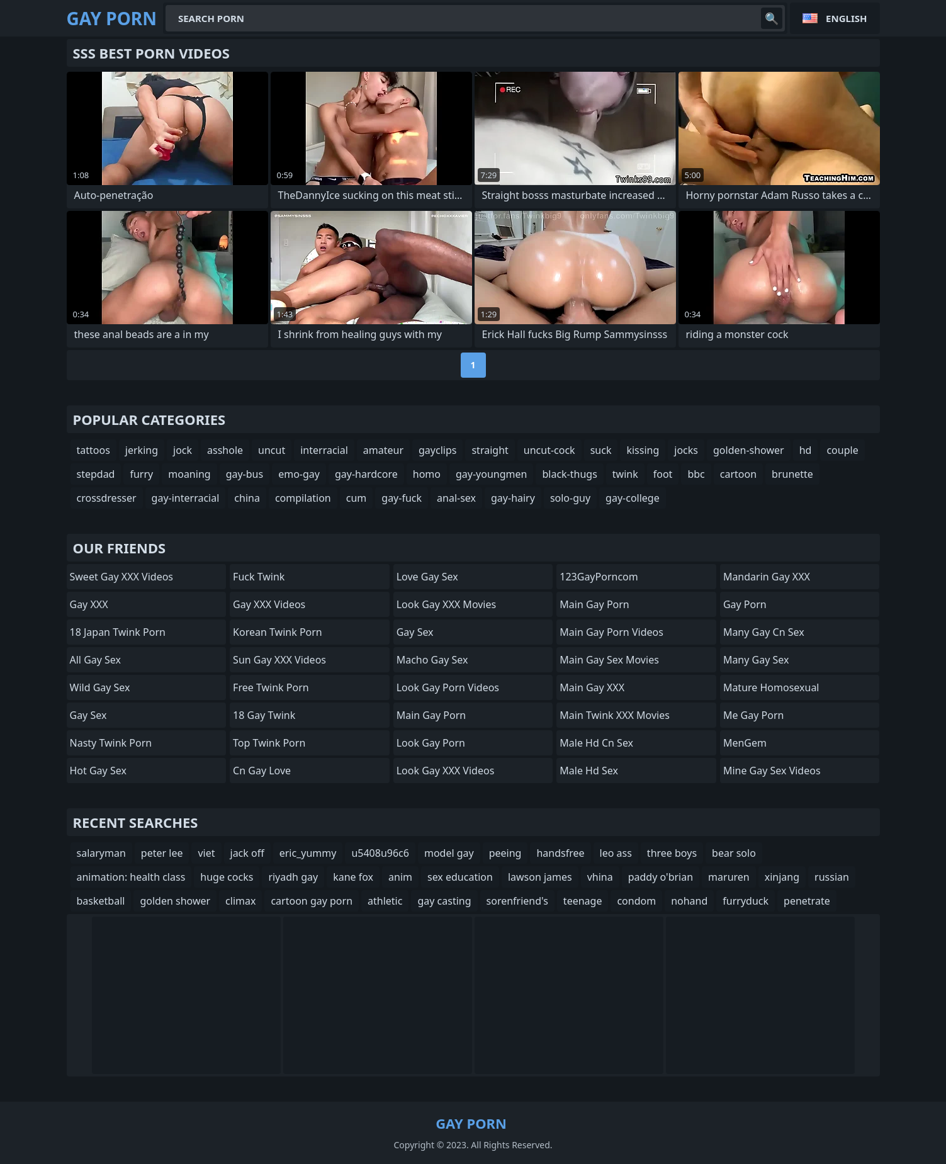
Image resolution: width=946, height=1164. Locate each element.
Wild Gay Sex (100, 687)
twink (625, 474)
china (247, 498)
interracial (324, 450)
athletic (385, 901)
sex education (460, 877)
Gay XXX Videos (269, 604)
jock (182, 450)
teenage (582, 901)
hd (805, 450)
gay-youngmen (491, 474)
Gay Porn (745, 604)
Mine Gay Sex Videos (772, 770)
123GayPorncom (599, 577)
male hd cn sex (596, 743)
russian (831, 877)
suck (601, 450)
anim (400, 877)
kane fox (353, 877)
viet (206, 853)
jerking (141, 450)
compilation (303, 498)
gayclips (437, 450)
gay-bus (245, 474)
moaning (189, 474)
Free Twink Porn (271, 687)
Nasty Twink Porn (111, 743)
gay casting (444, 901)
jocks (686, 450)
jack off (247, 853)
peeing (505, 853)
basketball (101, 901)
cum (356, 498)
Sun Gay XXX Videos (279, 660)
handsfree (560, 853)
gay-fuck (401, 498)
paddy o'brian (660, 877)
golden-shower (748, 450)
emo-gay (299, 474)
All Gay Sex (95, 660)
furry (141, 474)
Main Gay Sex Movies (609, 660)
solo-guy (570, 498)
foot (663, 474)
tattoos (93, 450)
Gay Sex (88, 715)
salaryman (101, 853)
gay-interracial (186, 498)
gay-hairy (513, 498)
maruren (729, 877)
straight (489, 450)
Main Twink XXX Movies (615, 715)
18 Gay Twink (264, 715)
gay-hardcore (366, 474)
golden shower (175, 901)
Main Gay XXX (592, 687)
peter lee (162, 853)
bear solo (734, 853)
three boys (672, 853)
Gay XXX (89, 604)
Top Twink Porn (269, 743)
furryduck (746, 901)
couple (842, 450)
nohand (689, 901)
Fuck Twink (258, 577)
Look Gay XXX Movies (447, 604)
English (846, 18)
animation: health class (131, 877)
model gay (449, 853)
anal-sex (456, 498)
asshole (225, 450)
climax (240, 901)
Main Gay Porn (431, 715)
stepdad (96, 474)
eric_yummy (308, 853)
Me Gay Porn (753, 715)
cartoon (738, 474)
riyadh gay (293, 877)
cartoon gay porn (311, 901)
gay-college (632, 498)
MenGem (745, 743)
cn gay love (262, 770)
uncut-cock (549, 450)
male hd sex (589, 770)
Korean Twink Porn (277, 632)
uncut (271, 450)
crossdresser (107, 498)
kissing (642, 450)
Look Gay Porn (431, 743)
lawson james (540, 877)
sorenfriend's (517, 901)
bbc (695, 474)
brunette (792, 474)
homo (427, 474)
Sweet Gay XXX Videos (122, 577)
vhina (600, 877)
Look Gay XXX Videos (446, 770)
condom (636, 901)
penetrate (807, 901)
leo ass (616, 853)
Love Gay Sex (427, 577)
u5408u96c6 (380, 853)
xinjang (782, 877)
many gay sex (756, 660)
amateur (383, 450)
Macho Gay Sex (432, 660)
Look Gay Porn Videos (448, 687)
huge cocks (226, 877)
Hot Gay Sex (98, 770)
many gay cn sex (763, 632)
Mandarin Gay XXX (766, 577)
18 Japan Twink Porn (118, 632)
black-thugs (569, 474)
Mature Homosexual (771, 687)
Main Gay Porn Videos (611, 632)
